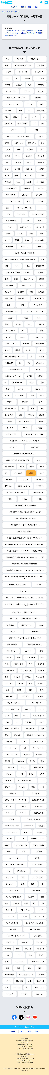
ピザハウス (40, 363)
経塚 (16, 279)
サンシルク (38, 305)
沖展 (27, 220)
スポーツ (9, 910)
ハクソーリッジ (11, 832)
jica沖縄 (9, 741)
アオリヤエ (25, 246)
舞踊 (41, 136)
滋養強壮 (29, 722)
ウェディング (38, 741)
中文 (22, 7)
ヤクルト (24, 994)
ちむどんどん (13, 447)
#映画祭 (39, 428)
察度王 (12, 631)
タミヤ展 (8, 182)
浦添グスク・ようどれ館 (34, 923)
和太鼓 (41, 955)
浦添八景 (20, 59)
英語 (42, 259)
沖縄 (42, 143)
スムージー (39, 806)
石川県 (20, 233)
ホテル (27, 266)
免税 (6, 169)
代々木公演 (40, 182)
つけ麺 (23, 767)
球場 (41, 651)
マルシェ (30, 149)
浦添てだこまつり (12, 923)
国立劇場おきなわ (37, 961)
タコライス (9, 683)
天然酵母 (39, 851)
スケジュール (30, 657)
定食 (7, 690)
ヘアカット (9, 774)
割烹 (30, 690)
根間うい (8, 486)
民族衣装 (17, 735)
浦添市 (42, 382)
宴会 (30, 683)
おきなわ (26, 343)
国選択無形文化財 (38, 800)
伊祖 (31, 292)
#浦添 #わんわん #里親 (34, 434)
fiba (32, 331)
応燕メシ (40, 246)
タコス (21, 683)
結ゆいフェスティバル (13, 376)
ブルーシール (11, 651)
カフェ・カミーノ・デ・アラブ (16, 800)
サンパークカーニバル (23, 65)
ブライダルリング (11, 754)
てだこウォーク (38, 716)
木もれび (13, 793)
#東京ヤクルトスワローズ (15, 492)
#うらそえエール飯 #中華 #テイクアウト (24, 618)
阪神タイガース (25, 227)
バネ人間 (9, 421)
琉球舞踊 (30, 415)
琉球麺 (7, 761)
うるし (29, 324)
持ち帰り (9, 696)
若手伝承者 (9, 298)
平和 (6, 117)
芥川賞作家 (40, 266)
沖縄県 (40, 220)
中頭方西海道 (35, 929)
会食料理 (41, 683)
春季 (30, 664)
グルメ (27, 240)
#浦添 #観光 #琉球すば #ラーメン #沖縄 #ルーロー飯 (24, 557)
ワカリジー (9, 292)
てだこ (29, 110)
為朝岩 (41, 285)
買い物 (17, 169)
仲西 (34, 903)
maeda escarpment (12, 826)
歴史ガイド (9, 123)
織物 (22, 305)
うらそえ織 (40, 949)
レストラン (10, 767)
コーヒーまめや (37, 864)
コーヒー (16, 903)
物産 (32, 408)
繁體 (29, 7)
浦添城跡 (8, 949)
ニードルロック (26, 285)
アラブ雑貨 (35, 793)
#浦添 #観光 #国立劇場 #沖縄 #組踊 (24, 564)
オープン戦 (40, 227)
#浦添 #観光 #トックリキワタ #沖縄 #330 (24, 525)
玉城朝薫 (41, 324)
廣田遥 (41, 415)
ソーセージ (30, 350)
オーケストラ (9, 227)
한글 (36, 7)
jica (20, 363)
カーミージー (23, 389)
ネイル (21, 774)
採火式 (9, 851)
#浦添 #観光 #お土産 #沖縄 (24, 253)
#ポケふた (24, 479)
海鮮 (6, 677)
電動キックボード (37, 59)
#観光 (32, 466)
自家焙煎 (40, 65)
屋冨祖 (9, 402)
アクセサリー (38, 767)
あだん (41, 395)
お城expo (9, 246)
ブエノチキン (28, 175)
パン (23, 851)
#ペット (40, 460)
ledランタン (18, 143)
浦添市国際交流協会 (12, 728)
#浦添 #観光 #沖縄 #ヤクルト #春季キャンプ (24, 512)
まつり (7, 395)
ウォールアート (38, 748)
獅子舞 (37, 858)
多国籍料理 (9, 363)
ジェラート (9, 787)
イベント (40, 201)
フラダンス (39, 72)
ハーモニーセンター (13, 104)
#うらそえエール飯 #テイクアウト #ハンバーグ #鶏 (24, 597)
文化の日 (41, 156)
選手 (42, 657)
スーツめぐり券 (38, 916)
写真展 (7, 85)
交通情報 (25, 402)
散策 (27, 987)
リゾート (27, 91)
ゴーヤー (40, 188)
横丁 (6, 266)
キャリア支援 (13, 890)
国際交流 (21, 292)
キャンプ (9, 994)
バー (17, 722)
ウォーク (28, 651)
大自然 (41, 473)
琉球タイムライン (24, 486)
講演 (22, 884)
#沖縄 (22, 466)
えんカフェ (10, 877)
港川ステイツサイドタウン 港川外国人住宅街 (25, 638)
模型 (16, 175)
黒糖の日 (27, 188)
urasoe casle (28, 826)
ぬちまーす (40, 754)
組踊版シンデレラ (37, 838)
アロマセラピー (30, 728)
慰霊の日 (16, 117)
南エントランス (37, 214)
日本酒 (11, 819)
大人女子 (41, 670)
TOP (3, 12)
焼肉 (28, 201)
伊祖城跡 (12, 929)
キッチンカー (24, 591)
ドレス (22, 741)
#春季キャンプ (37, 492)
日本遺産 (35, 631)
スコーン (23, 813)
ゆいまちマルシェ (25, 421)
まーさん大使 (39, 987)
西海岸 (8, 389)
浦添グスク (9, 415)
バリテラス (8, 780)
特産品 (7, 143)
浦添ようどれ (25, 942)
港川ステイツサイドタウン (14, 356)
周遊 (6, 65)
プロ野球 (41, 974)
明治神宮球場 (39, 343)
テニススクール (36, 703)
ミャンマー (10, 884)
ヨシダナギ (40, 78)
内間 (6, 162)
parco (8, 149)
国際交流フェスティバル (35, 735)
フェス (7, 78)
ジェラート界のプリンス (26, 780)
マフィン (9, 813)
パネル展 (27, 78)
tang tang (39, 832)
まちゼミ (9, 337)
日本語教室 (9, 285)
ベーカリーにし (14, 858)
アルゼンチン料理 (33, 819)
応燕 (31, 233)
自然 (41, 104)
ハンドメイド (9, 670)
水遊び (41, 169)
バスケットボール (11, 343)
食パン (41, 356)
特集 (6, 987)
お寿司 (40, 696)
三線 (20, 415)
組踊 (29, 85)
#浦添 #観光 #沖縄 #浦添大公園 (17, 460)
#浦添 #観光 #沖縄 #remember (24, 505)
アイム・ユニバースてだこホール (18, 272)
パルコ (24, 428)
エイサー (19, 955)
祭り (18, 949)
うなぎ (41, 722)
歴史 (6, 664)
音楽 (7, 722)
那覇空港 (17, 162)
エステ (25, 716)
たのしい (17, 987)
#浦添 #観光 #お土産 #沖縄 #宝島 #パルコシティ (24, 538)
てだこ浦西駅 (22, 123)
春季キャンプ (23, 298)
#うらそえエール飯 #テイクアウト (24, 612)
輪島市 (8, 233)
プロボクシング (37, 877)
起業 (32, 884)
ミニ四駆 (41, 175)
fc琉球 (29, 182)
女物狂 (6, 845)
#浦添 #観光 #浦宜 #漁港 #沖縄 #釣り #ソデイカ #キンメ (24, 577)
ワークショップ (10, 748)
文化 (7, 59)
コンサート (39, 389)
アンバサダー (9, 110)
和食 (42, 787)
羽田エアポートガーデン (16, 97)
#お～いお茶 (18, 473)
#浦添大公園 (9, 466)
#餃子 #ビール (26, 625)
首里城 (7, 156)
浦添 (23, 877)
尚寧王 (7, 324)
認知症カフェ (22, 871)
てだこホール (10, 942)
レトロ (7, 240)
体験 (29, 968)
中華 (42, 123)
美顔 (16, 716)
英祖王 (17, 12)
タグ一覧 (10, 12)
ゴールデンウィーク (24, 208)
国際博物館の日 (11, 220)
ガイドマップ (10, 331)
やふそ (7, 350)
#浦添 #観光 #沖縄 (24, 531)
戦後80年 (38, 97)
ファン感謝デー (38, 298)
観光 (18, 149)
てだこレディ (19, 961)
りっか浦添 (24, 318)
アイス (29, 162)
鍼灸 (6, 735)
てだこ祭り (40, 942)
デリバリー (25, 696)
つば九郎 (8, 657)
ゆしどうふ (40, 677)
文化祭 (40, 272)
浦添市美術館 (9, 974)
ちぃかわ (10, 428)
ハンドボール (25, 910)
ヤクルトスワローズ (26, 974)
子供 (40, 402)
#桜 (6, 473)
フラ (41, 208)
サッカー (35, 117)
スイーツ (8, 981)
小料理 (31, 395)
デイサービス (38, 871)
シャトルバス (39, 240)
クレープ (41, 709)
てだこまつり (10, 916)
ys (5, 382)
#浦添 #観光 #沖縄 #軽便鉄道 (24, 518)
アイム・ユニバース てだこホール (18, 136)
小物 (24, 748)
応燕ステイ (32, 143)
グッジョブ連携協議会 (13, 897)
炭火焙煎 (31, 897)
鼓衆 (30, 955)
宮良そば (25, 195)
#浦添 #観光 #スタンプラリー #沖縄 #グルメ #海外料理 (24, 544)
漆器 (42, 331)
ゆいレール (19, 395)
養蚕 (8, 305)
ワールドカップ (37, 337)
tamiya (18, 182)
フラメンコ (23, 72)
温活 (42, 728)
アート (17, 156)
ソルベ (42, 780)
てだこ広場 (21, 214)
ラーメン (22, 787)
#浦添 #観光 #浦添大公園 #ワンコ (24, 453)
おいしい (39, 994)
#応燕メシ (40, 486)
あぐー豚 (8, 838)
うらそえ (41, 664)
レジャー (24, 916)
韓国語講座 (41, 110)
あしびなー (39, 195)
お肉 (41, 690)
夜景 (33, 787)
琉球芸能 (19, 85)
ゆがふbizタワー (12, 311)
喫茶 (28, 363)
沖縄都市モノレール (35, 644)
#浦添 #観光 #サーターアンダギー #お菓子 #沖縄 (24, 551)
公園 (36, 130)
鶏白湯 (32, 761)
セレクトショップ (26, 670)
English (14, 7)
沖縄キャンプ (18, 664)
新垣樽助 (9, 479)
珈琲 (6, 903)
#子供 (41, 421)
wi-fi (34, 123)
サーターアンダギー (16, 369)
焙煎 (42, 897)
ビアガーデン (11, 91)
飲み (41, 233)
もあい (31, 774)
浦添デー (41, 376)
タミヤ (7, 175)
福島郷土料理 (38, 813)
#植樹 (42, 466)
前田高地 (41, 826)
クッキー (23, 806)
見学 (18, 968)
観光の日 (41, 162)
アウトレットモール (13, 201)
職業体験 (29, 169)
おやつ (39, 584)
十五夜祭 (9, 318)
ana (25, 117)
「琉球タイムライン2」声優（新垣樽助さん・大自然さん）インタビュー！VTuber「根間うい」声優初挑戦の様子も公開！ (23, 32)
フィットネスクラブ (12, 709)
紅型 (6, 961)
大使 (20, 110)
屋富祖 (17, 350)
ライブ (8, 72)
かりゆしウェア (10, 408)
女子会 (41, 774)
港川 (41, 149)
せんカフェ (28, 709)
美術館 (29, 376)
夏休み (40, 968)
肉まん (26, 832)
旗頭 (7, 955)
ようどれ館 (38, 936)
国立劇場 (41, 85)
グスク (31, 382)
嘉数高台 (30, 104)
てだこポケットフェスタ (34, 311)
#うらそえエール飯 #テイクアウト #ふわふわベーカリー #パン (24, 605)
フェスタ (29, 156)
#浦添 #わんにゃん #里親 (17, 584)
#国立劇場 (39, 479)
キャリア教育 (35, 890)
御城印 (41, 279)
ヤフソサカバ (10, 195)
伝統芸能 (41, 292)
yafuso (22, 337)
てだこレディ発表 (38, 845)
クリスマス (20, 761)
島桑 (7, 968)
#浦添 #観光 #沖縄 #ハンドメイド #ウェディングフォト (24, 570)
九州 (23, 408)
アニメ (41, 625)
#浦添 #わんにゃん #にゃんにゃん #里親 (24, 441)
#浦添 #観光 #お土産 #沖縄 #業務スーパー (20, 259)
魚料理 (28, 677)
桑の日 (18, 324)
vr (16, 78)
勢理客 (8, 806)
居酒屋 (17, 240)
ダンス (41, 350)
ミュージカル (28, 279)
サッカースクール (13, 703)
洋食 (42, 761)
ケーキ (40, 910)
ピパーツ (27, 754)
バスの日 (40, 318)
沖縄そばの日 (35, 447)
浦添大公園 (40, 981)
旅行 (7, 208)
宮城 (42, 903)
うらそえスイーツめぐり (15, 864)
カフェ (8, 871)
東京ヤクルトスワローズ (15, 936)
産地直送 (17, 677)
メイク (7, 716)
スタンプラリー (11, 434)
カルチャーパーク (17, 382)
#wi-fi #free (10, 625)
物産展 (40, 91)
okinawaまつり (11, 188)
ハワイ (8, 214)
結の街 (38, 369)
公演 (6, 279)
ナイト (16, 266)
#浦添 (39, 499)
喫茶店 (13, 130)
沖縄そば (28, 949)
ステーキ (21, 838)
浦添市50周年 (12, 644)
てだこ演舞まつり (20, 845)
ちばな (19, 690)
